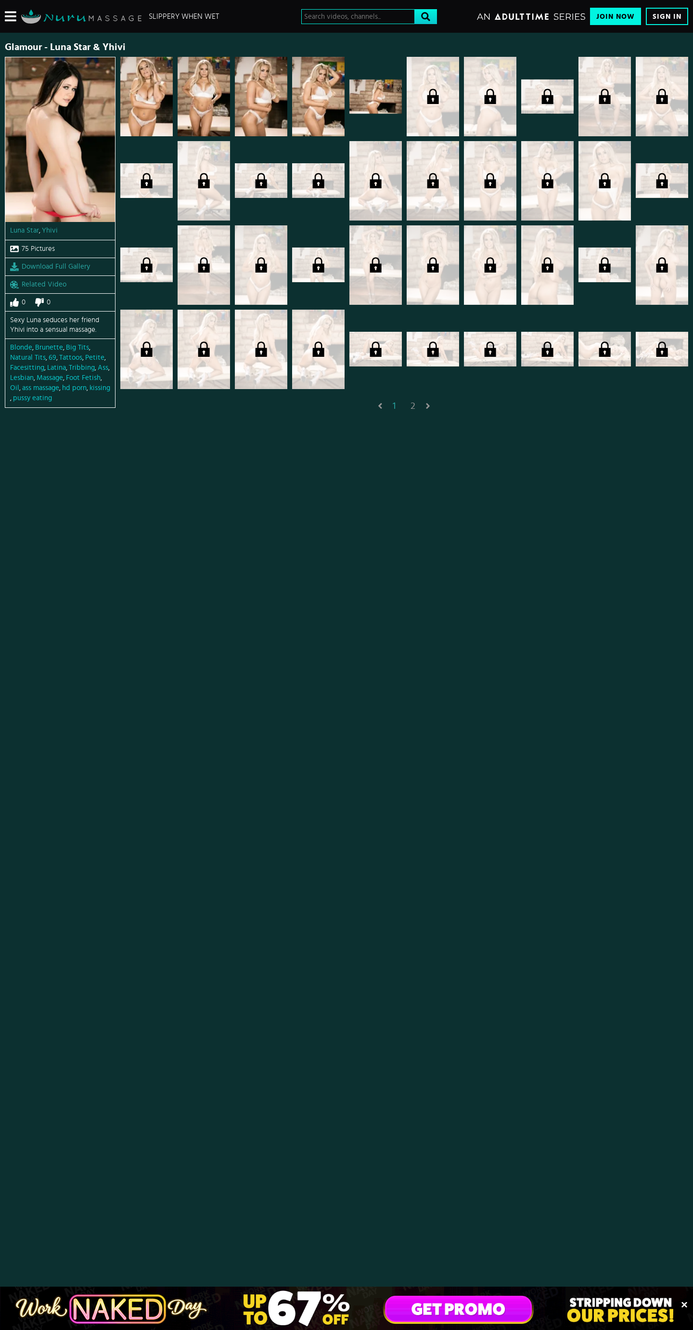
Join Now (615, 16)
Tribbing (82, 367)
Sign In (667, 16)
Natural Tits (28, 357)
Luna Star (24, 230)
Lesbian (22, 377)
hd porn (74, 387)
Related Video (38, 284)
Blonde (21, 347)
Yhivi (50, 230)
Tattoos (70, 357)
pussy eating (32, 398)
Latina (56, 367)
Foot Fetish (83, 377)
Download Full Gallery (50, 266)
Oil (14, 387)
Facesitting (27, 367)
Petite (94, 357)
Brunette (49, 347)
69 (52, 357)
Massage (50, 377)
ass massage (40, 387)
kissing (100, 387)
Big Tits (77, 347)
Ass (103, 367)
